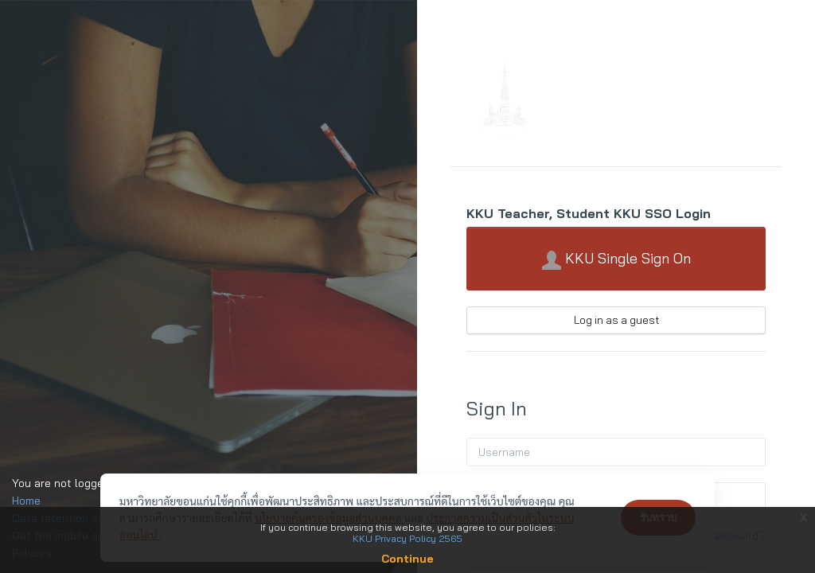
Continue (407, 559)
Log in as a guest (616, 320)
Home (26, 500)
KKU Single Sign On (616, 259)
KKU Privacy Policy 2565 (407, 538)
